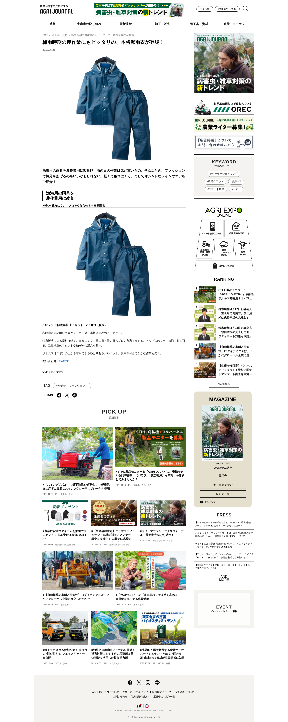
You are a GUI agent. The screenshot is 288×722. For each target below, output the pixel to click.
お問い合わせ (120, 696)
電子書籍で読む (223, 484)
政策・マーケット (236, 24)
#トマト (236, 189)
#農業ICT (236, 181)
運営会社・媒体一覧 (164, 696)
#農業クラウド (215, 181)
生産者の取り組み (89, 24)
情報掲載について (161, 692)
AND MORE (224, 384)
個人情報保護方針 (140, 696)
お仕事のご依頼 (227, 8)
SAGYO (64, 361)
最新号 (223, 475)
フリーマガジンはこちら (135, 692)
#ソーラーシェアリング (224, 173)
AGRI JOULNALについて (105, 692)
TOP (45, 35)
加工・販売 (162, 24)
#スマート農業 (215, 189)
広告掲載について (184, 692)
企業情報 (204, 8)
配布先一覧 (223, 494)
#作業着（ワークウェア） (72, 385)
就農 (52, 24)
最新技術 (126, 24)
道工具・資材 (199, 24)
